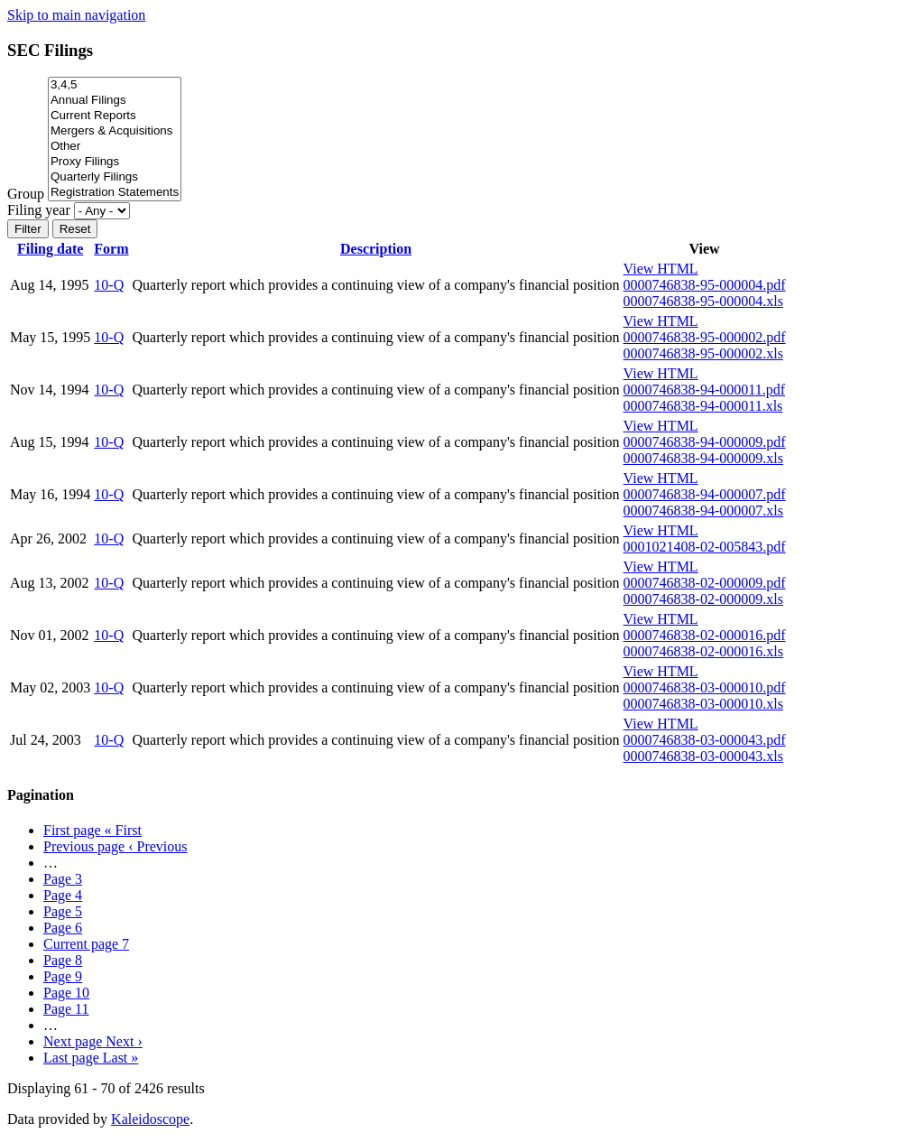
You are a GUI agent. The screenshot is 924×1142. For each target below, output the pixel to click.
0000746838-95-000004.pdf (705, 284)
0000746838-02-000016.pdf (705, 635)
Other (114, 146)
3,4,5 (114, 85)
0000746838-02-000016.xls (703, 651)
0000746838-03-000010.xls (703, 703)
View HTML (661, 268)
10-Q (109, 284)
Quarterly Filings (114, 177)
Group (25, 193)
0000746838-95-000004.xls (703, 301)
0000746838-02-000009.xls (703, 599)
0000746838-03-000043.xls (703, 756)
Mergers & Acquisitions (114, 131)
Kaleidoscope (150, 1119)
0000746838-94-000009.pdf (705, 442)
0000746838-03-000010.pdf (705, 687)
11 (66, 1009)
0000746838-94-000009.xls (703, 458)
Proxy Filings (114, 162)
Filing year (38, 210)
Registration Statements (114, 192)
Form (111, 248)
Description (375, 248)
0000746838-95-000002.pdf (705, 337)
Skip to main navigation (76, 15)
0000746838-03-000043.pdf (705, 739)
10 (66, 992)
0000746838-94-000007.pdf (705, 494)
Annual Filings (114, 100)
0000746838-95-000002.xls (703, 353)
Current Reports (114, 116)
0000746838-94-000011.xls (703, 405)
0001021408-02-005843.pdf (705, 546)
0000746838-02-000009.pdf (705, 582)
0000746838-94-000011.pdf (704, 389)
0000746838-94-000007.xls (703, 510)
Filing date (50, 248)
